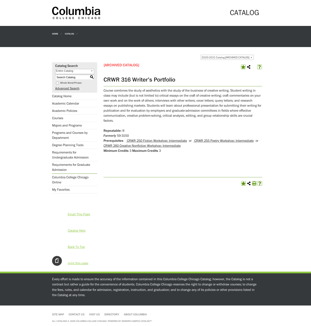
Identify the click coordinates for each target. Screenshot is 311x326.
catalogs (61, 321)
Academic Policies (64, 111)
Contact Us (76, 314)
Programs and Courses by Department (70, 135)
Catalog (69, 33)
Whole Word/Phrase (71, 82)
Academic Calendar (65, 103)
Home (55, 33)
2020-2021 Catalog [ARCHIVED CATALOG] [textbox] (225, 57)
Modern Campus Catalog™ (137, 321)
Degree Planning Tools (67, 145)
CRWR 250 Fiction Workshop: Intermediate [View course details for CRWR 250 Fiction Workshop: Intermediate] (156, 141)
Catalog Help (77, 231)
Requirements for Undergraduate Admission (70, 155)
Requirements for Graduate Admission (71, 167)
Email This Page (79, 214)
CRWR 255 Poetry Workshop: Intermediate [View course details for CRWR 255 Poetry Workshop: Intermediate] (223, 141)
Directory (111, 314)
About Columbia (135, 314)
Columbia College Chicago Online (70, 179)
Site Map (58, 314)
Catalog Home (62, 96)
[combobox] (227, 57)
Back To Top (76, 247)
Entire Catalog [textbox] (64, 70)
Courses (57, 118)
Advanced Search (67, 88)
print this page (78, 263)
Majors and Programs (67, 125)
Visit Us (94, 314)
